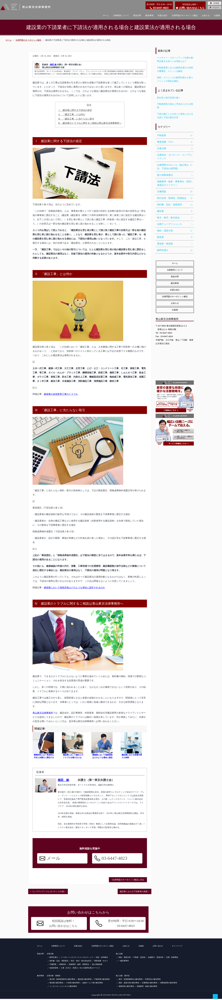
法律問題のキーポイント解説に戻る (128, 881)
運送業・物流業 (174, 243)
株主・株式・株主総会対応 (81, 962)
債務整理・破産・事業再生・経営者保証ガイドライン (174, 183)
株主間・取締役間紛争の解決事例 (62, 980)
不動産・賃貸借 (139, 958)
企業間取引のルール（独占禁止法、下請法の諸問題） (174, 166)
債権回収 (62, 965)
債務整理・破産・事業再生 (79, 965)
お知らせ (206, 15)
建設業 (174, 211)
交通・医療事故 (172, 958)
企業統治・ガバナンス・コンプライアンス (174, 156)
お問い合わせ (158, 947)
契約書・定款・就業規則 (174, 204)
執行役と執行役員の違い (168, 97)
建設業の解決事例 (84, 980)
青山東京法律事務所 (43, 713)
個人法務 (119, 955)
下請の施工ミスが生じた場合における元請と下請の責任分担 (175, 116)
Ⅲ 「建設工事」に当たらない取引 (76, 119)
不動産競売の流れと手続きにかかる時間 (175, 106)
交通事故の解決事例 (149, 984)
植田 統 (53, 65)
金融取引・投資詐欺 (155, 958)
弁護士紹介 (162, 15)
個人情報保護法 (174, 175)
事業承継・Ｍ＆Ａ (101, 962)
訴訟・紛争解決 (102, 958)
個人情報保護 (97, 965)
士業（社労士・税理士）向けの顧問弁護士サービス (80, 969)
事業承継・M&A (174, 142)
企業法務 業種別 (53, 977)
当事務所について (121, 15)
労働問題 (174, 191)
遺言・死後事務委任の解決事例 (130, 980)
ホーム (106, 15)
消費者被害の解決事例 (168, 984)
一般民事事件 (124, 962)
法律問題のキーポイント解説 (185, 15)
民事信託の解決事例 (153, 980)
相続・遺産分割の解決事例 (129, 984)
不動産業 (174, 135)
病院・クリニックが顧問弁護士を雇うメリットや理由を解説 (175, 79)
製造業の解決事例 (56, 984)
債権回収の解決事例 (126, 987)
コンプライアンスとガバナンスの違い (49, 892)
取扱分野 (137, 15)
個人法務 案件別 (122, 977)
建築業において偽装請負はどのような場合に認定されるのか (74, 587)
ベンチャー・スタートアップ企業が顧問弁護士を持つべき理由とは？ (175, 59)
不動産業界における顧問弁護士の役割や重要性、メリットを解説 (175, 69)
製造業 (174, 237)
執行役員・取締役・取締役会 (174, 198)
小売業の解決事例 (73, 984)
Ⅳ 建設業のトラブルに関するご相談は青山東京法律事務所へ (89, 123)
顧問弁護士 (174, 250)
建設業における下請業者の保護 (134, 892)
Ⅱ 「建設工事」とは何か (71, 114)
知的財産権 (54, 969)
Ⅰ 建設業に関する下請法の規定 (75, 110)
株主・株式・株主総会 (174, 217)
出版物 (217, 15)
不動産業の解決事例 (102, 980)
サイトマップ (177, 947)
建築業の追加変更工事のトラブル (61, 394)
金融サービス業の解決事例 (92, 984)
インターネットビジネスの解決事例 (63, 987)
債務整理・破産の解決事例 (147, 987)
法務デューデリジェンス (174, 224)
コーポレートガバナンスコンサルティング (77, 958)
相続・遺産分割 (174, 230)
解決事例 (149, 15)
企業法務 (174, 148)
